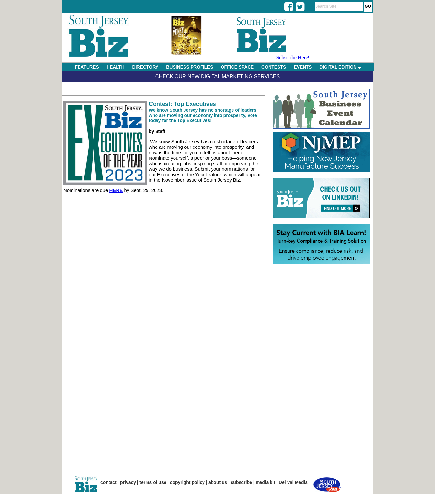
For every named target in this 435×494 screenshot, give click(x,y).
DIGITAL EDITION (340, 67)
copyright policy (187, 482)
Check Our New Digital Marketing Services (217, 76)
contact (108, 482)
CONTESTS (273, 67)
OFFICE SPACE (237, 67)
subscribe (241, 482)
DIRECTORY (145, 67)
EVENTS (303, 67)
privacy (128, 482)
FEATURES (87, 67)
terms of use (152, 482)
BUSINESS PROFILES (189, 67)
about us (217, 482)
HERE (116, 190)
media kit (265, 482)
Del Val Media (293, 482)
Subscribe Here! (293, 57)
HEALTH (116, 67)
